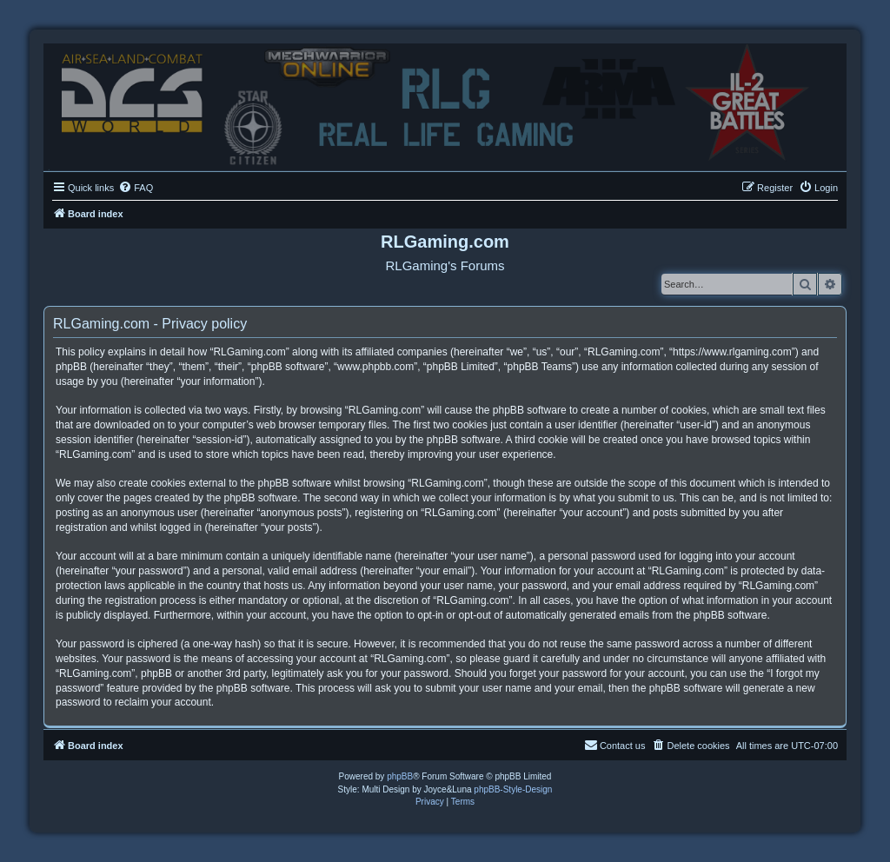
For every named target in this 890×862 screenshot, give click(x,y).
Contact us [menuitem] (615, 745)
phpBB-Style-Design (513, 789)
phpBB (400, 776)
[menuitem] (135, 187)
